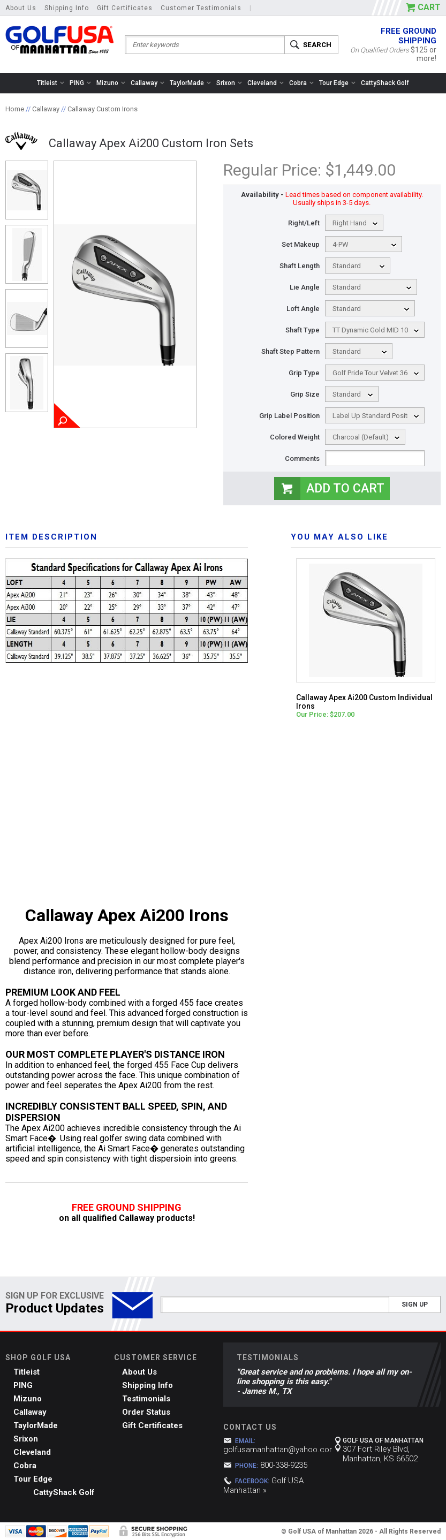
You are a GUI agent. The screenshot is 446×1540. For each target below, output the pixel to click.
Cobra (301, 83)
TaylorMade (190, 83)
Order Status (146, 1412)
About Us (20, 8)
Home (14, 109)
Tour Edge (337, 83)
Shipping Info (66, 8)
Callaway (147, 83)
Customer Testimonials (201, 8)
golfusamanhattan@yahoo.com (279, 1449)
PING (80, 83)
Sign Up (415, 1304)
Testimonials (146, 1399)
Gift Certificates (125, 8)
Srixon (229, 83)
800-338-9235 (283, 1465)
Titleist (50, 83)
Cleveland (265, 83)
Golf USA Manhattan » (263, 1485)
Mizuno (110, 83)
